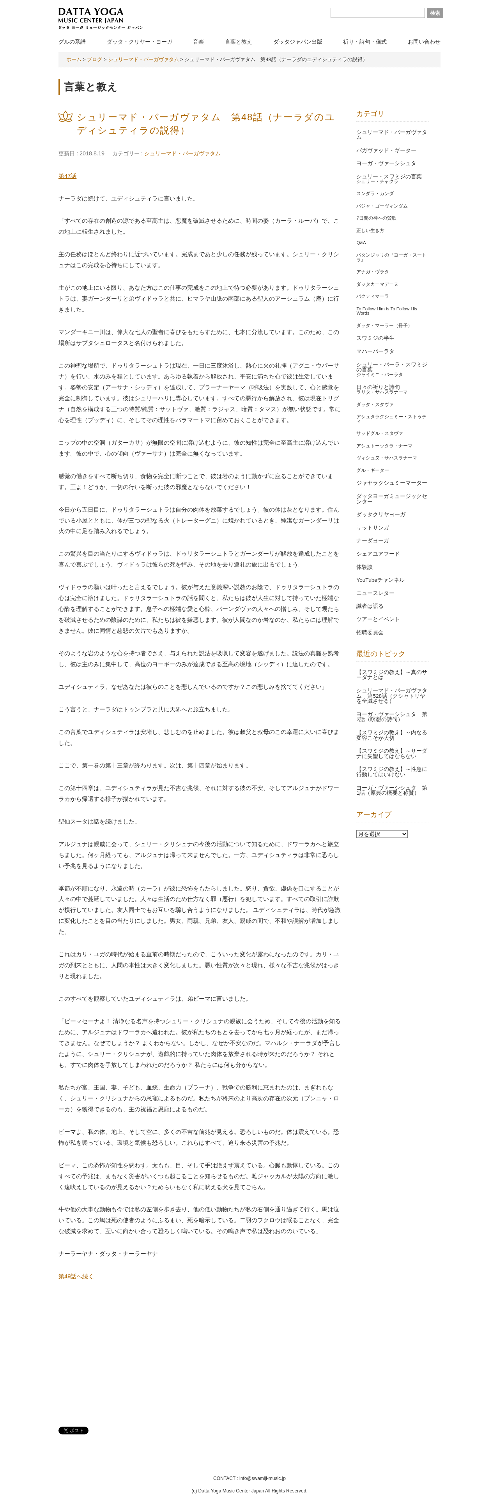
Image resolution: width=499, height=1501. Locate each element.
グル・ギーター (372, 470)
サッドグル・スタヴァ (379, 433)
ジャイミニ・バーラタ (379, 374)
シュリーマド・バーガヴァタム (182, 153)
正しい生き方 (370, 230)
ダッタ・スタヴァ (375, 404)
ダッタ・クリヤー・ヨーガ (139, 42)
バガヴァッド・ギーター (386, 150)
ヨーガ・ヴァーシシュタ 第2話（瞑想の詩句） (391, 717)
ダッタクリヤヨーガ (380, 514)
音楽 (198, 42)
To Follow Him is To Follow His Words (386, 311)
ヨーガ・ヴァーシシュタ (386, 163)
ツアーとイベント (378, 619)
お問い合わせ (424, 42)
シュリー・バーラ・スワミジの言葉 (391, 367)
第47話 (67, 176)
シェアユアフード (378, 554)
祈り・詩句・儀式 (365, 42)
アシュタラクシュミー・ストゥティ (391, 419)
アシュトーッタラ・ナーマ (384, 445)
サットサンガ (372, 528)
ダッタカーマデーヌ (377, 284)
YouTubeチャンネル (380, 580)
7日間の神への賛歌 (376, 218)
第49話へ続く (76, 1276)
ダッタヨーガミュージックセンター (391, 499)
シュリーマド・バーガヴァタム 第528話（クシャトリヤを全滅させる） (391, 696)
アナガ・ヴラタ (372, 271)
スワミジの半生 (375, 338)
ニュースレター (375, 593)
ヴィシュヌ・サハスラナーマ (386, 458)
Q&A (361, 242)
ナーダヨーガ (372, 541)
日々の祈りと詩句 (378, 387)
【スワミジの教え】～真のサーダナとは (391, 675)
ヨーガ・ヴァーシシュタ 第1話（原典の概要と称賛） (391, 790)
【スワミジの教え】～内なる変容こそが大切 (391, 735)
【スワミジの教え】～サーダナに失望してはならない (391, 753)
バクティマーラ (372, 296)
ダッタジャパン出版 (297, 42)
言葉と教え (238, 42)
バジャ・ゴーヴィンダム (382, 206)
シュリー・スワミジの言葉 (389, 176)
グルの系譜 (72, 42)
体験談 (364, 567)
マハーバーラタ (375, 351)
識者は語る (370, 606)
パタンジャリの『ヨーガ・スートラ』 (391, 257)
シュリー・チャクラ (377, 181)
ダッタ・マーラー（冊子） (384, 325)
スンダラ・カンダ (375, 193)
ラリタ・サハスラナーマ (382, 392)
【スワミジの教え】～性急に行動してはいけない (391, 772)
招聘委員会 (370, 632)
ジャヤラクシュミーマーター (391, 483)
